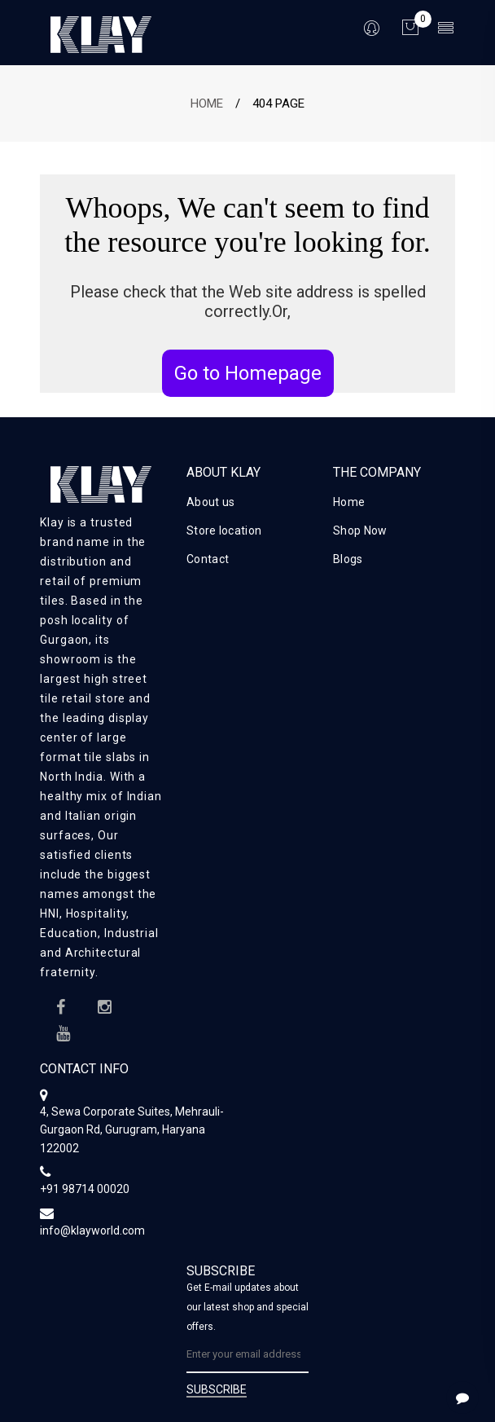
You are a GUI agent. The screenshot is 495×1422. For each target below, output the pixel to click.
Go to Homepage (248, 373)
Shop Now (360, 530)
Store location (223, 530)
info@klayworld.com (92, 1230)
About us (210, 501)
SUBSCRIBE (216, 1390)
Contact (207, 559)
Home (207, 103)
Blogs (348, 559)
